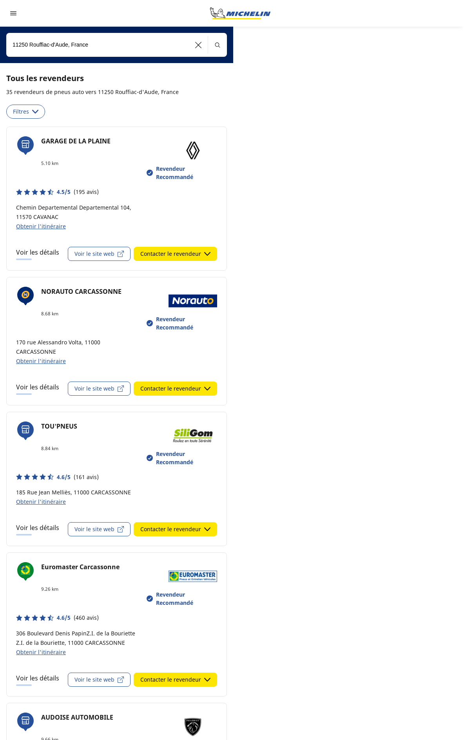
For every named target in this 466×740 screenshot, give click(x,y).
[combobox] (116, 45)
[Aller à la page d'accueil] (240, 13)
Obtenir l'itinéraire (41, 226)
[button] (198, 45)
